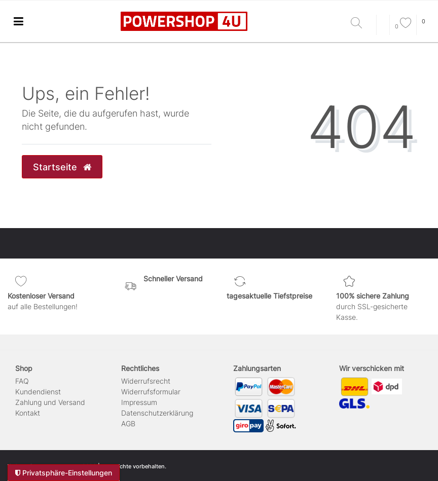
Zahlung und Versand (50, 402)
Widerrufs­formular (150, 391)
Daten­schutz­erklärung (157, 413)
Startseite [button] (62, 167)
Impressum (139, 402)
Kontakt (27, 413)
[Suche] (361, 23)
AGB (128, 423)
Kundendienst (38, 391)
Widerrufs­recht (145, 381)
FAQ (22, 381)
